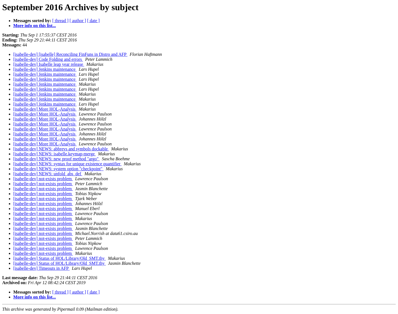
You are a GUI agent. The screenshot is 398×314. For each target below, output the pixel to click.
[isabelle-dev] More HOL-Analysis (45, 109)
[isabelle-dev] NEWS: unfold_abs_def (47, 173)
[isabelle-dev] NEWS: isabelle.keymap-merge (54, 153)
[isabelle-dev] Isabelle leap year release (48, 64)
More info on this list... (34, 25)
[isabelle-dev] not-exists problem (43, 178)
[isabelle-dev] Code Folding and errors (48, 59)
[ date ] (93, 20)
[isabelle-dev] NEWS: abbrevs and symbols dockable (61, 148)
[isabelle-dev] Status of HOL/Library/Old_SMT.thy (59, 258)
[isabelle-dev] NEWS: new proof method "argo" (56, 158)
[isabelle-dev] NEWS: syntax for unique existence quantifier (67, 163)
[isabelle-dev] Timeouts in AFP (41, 268)
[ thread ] (60, 20)
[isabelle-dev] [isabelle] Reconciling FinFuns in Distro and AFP (70, 54)
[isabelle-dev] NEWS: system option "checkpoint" (58, 168)
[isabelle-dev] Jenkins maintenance (45, 69)
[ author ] (78, 20)
